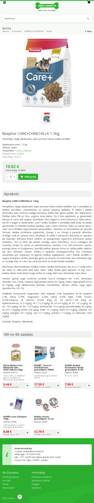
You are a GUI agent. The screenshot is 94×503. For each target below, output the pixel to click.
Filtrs (88, 31)
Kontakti (6, 480)
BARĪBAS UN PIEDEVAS (34, 31)
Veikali (5, 484)
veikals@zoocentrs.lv (33, 451)
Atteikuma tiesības (41, 480)
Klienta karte (8, 487)
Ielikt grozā (28, 177)
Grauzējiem (17, 31)
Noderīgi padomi (10, 477)
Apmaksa (36, 487)
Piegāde (36, 484)
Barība (49, 31)
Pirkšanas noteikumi (42, 477)
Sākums (5, 31)
